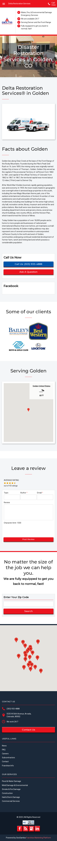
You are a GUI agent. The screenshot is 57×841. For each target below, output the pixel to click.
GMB (31, 828)
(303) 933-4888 (13, 709)
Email (39, 493)
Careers (5, 754)
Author (23, 493)
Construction (7, 793)
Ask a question (28, 271)
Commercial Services (11, 801)
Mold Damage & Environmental (15, 785)
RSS (25, 828)
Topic (6, 493)
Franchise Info (8, 766)
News (4, 746)
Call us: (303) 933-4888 (28, 264)
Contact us (28, 729)
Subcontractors (8, 758)
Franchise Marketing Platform (38, 838)
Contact (5, 761)
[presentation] (20, 530)
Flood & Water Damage (11, 781)
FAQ (3, 750)
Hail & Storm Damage (11, 797)
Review (7, 502)
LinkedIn (37, 828)
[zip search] (28, 604)
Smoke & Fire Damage (11, 789)
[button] (28, 410)
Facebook (19, 828)
